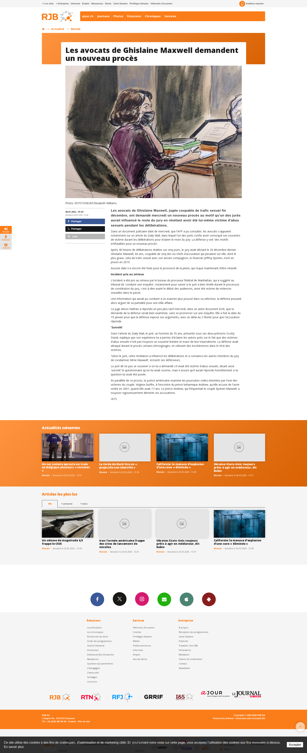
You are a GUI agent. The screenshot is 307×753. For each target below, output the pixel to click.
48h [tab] (50, 503)
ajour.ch (87, 16)
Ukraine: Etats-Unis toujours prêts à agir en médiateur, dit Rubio (235, 467)
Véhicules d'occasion (161, 3)
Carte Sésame (120, 3)
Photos (118, 16)
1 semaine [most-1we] (66, 503)
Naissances (97, 3)
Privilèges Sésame (139, 3)
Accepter (295, 744)
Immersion (93, 650)
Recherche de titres (97, 636)
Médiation (184, 654)
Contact (183, 663)
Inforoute (75, 3)
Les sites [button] (48, 3)
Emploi (85, 3)
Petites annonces (142, 645)
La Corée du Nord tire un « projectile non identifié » (118, 465)
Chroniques (153, 16)
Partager (75, 221)
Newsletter (184, 668)
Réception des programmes (193, 632)
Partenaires (185, 650)
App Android (209, 599)
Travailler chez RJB (188, 645)
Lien (73, 236)
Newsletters (164, 599)
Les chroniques (95, 632)
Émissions (134, 16)
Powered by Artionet (223, 718)
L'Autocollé (93, 672)
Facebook (97, 599)
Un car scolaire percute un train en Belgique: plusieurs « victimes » (66, 467)
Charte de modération (190, 659)
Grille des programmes (99, 641)
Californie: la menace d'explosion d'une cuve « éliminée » (180, 465)
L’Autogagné (93, 668)
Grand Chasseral (95, 645)
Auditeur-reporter (251, 4)
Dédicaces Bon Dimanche (100, 654)
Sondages (92, 677)
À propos (183, 627)
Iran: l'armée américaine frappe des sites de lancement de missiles (122, 544)
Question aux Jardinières (100, 663)
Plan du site (84, 721)
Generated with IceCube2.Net (250, 718)
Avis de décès (140, 659)
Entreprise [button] (62, 3)
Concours (92, 681)
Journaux (103, 16)
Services (170, 16)
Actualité (57, 29)
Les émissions (94, 627)
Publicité (183, 641)
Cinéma (137, 632)
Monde (75, 29)
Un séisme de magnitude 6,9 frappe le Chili (62, 541)
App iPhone (186, 599)
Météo (136, 641)
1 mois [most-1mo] (84, 503)
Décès (108, 3)
